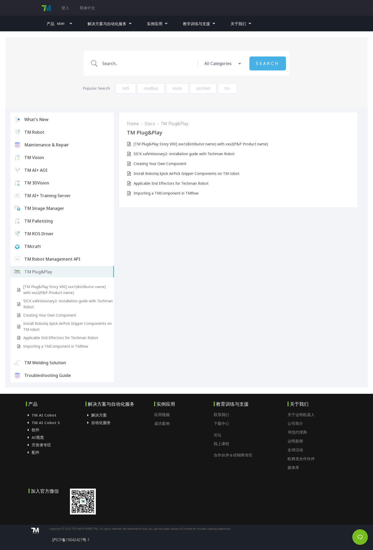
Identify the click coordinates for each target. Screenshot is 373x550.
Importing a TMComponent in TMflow (55, 346)
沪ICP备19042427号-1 (71, 539)
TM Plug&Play (175, 123)
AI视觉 (38, 437)
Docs (150, 123)
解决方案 (99, 415)
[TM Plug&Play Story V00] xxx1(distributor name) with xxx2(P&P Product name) (64, 289)
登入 (65, 7)
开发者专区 (41, 444)
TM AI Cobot (44, 415)
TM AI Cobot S (46, 422)
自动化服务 (101, 422)
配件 (35, 452)
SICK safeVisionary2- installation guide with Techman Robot (68, 303)
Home (133, 123)
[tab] (55, 415)
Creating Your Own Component (49, 315)
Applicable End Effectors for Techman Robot (60, 337)
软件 (35, 429)
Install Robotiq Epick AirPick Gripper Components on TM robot (67, 326)
